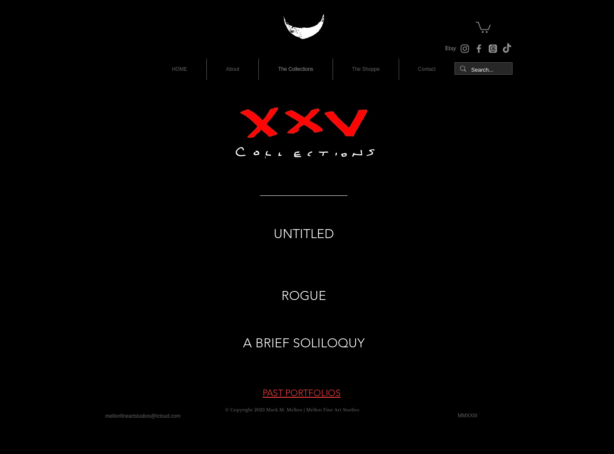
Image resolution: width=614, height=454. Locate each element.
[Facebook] (478, 48)
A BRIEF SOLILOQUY (304, 343)
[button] (483, 26)
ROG (295, 295)
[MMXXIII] (467, 415)
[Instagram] (464, 48)
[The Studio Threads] (492, 48)
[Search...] (482, 70)
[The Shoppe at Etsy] (450, 48)
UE (318, 295)
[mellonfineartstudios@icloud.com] (142, 416)
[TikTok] (507, 48)
